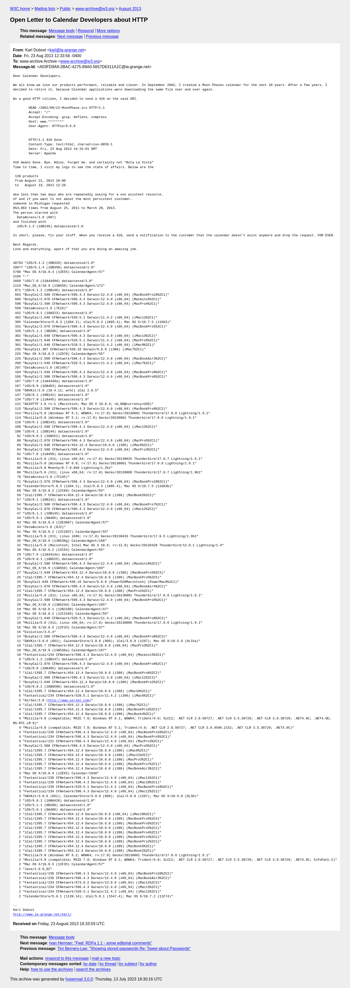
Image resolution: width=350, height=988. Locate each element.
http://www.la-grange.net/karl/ (42, 914)
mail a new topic (106, 958)
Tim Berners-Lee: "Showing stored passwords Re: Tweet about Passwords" (124, 948)
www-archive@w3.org (94, 9)
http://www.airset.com (68, 700)
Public (65, 9)
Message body (62, 31)
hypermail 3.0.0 (79, 979)
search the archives (93, 969)
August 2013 (130, 9)
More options (108, 31)
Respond (86, 31)
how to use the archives (52, 969)
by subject (128, 964)
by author (148, 964)
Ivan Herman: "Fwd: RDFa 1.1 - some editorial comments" (100, 943)
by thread (108, 964)
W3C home (20, 9)
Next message (70, 36)
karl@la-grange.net (67, 50)
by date (89, 964)
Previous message (102, 36)
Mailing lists (45, 9)
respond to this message (67, 958)
